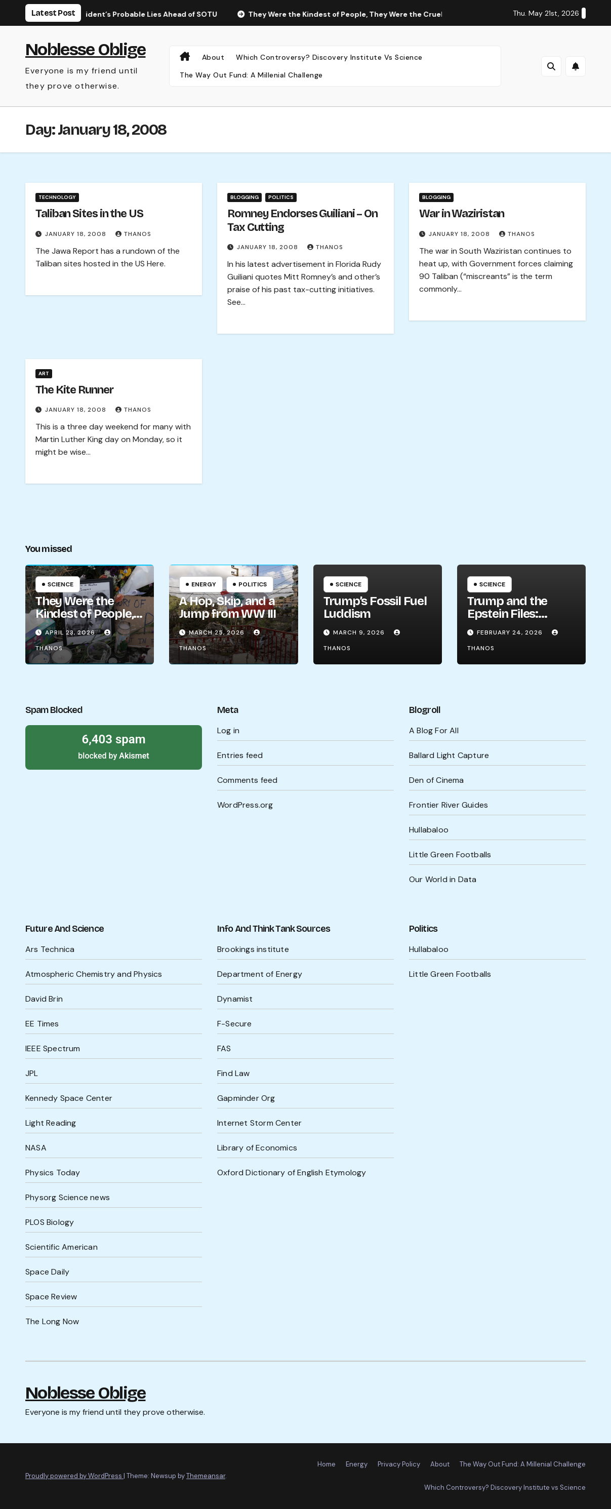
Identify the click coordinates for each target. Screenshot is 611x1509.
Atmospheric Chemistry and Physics (93, 974)
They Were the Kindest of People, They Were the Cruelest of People (85, 620)
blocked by (113, 746)
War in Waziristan (461, 213)
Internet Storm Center (259, 1123)
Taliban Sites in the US (89, 213)
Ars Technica (49, 949)
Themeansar (205, 1476)
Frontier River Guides (448, 805)
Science (60, 584)
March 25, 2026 (218, 632)
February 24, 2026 (511, 632)
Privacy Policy (399, 1464)
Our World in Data (442, 879)
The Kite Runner (74, 389)
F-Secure (234, 1023)
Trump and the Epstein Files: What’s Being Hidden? (507, 620)
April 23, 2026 (71, 632)
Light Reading (50, 1123)
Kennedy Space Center (68, 1098)
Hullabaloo (429, 829)
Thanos (133, 234)
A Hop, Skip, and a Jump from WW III (227, 607)
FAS (224, 1048)
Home (326, 1464)
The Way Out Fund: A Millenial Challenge (251, 75)
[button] (551, 66)
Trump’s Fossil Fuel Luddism (375, 607)
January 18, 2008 (76, 234)
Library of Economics (257, 1147)
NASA (36, 1147)
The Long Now (52, 1321)
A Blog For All (434, 730)
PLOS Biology (49, 1222)
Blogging (244, 197)
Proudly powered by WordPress (74, 1476)
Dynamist (235, 999)
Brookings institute (253, 949)
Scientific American (61, 1247)
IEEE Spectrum (52, 1048)
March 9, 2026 (360, 632)
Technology (57, 197)
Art (43, 373)
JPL (31, 1073)
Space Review (51, 1296)
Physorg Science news (67, 1197)
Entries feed (240, 755)
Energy (203, 584)
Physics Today (52, 1172)
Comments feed (247, 780)
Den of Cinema (436, 780)
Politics (281, 197)
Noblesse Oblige (85, 49)
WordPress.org (245, 805)
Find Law (233, 1073)
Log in (228, 730)
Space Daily (47, 1271)
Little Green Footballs (450, 854)
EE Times (42, 1023)
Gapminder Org (246, 1098)
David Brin (44, 999)
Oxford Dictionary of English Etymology (291, 1172)
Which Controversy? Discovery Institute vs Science (329, 57)
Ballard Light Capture (449, 755)
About (213, 57)
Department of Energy (259, 974)
